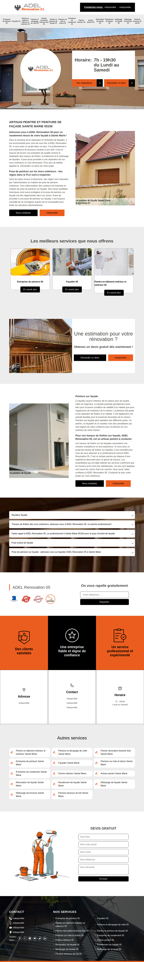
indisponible (110, 7)
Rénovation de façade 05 (100, 21)
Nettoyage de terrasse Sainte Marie (30, 794)
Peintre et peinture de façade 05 (53, 21)
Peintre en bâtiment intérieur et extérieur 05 (25, 21)
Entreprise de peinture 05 (7, 21)
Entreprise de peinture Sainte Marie (30, 763)
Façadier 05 (16, 21)
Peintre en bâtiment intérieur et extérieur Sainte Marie (31, 752)
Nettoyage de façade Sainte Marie (114, 784)
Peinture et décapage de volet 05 (35, 21)
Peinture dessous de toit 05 (137, 21)
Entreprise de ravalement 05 (72, 21)
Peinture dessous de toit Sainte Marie (73, 794)
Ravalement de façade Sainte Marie (72, 784)
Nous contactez (23, 213)
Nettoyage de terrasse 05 (128, 21)
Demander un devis (116, 83)
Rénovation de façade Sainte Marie (30, 784)
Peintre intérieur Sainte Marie (72, 773)
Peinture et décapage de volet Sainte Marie (72, 752)
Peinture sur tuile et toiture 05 (62, 21)
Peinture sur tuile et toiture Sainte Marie (117, 763)
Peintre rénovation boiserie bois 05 (44, 21)
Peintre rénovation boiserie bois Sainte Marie (116, 752)
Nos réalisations (84, 83)
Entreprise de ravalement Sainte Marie (31, 773)
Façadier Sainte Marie (69, 763)
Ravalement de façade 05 (109, 21)
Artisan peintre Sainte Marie (114, 773)
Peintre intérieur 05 (81, 21)
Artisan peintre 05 (90, 21)
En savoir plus (30, 289)
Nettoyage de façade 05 (118, 21)
